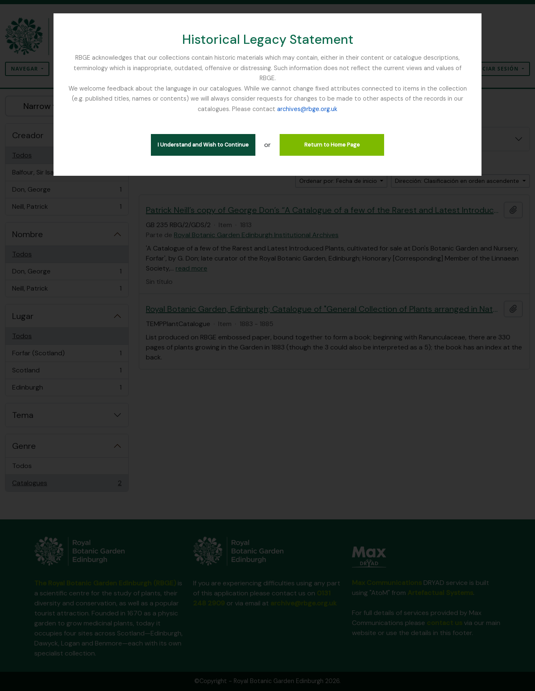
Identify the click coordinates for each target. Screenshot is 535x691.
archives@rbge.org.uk (307, 109)
